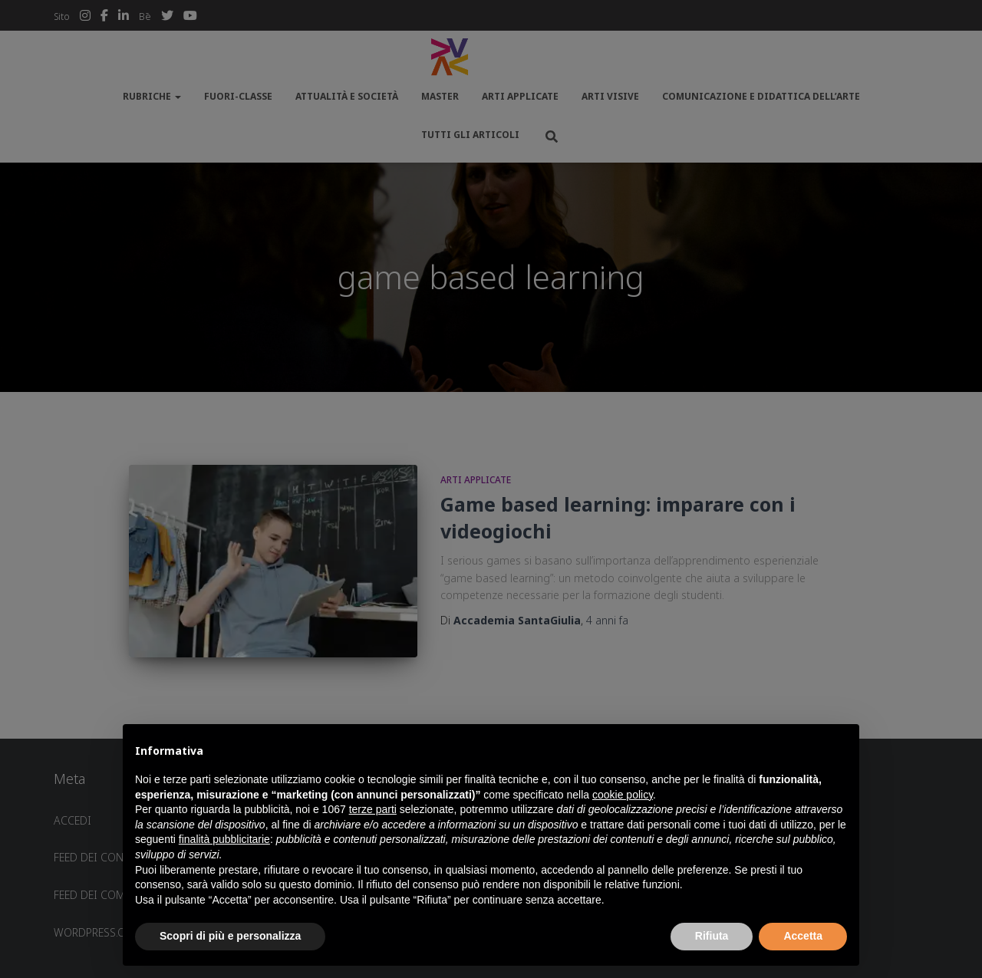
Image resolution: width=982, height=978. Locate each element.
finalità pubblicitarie (224, 839)
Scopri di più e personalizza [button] (230, 936)
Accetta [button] (802, 936)
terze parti (373, 809)
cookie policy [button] (622, 795)
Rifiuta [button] (712, 936)
